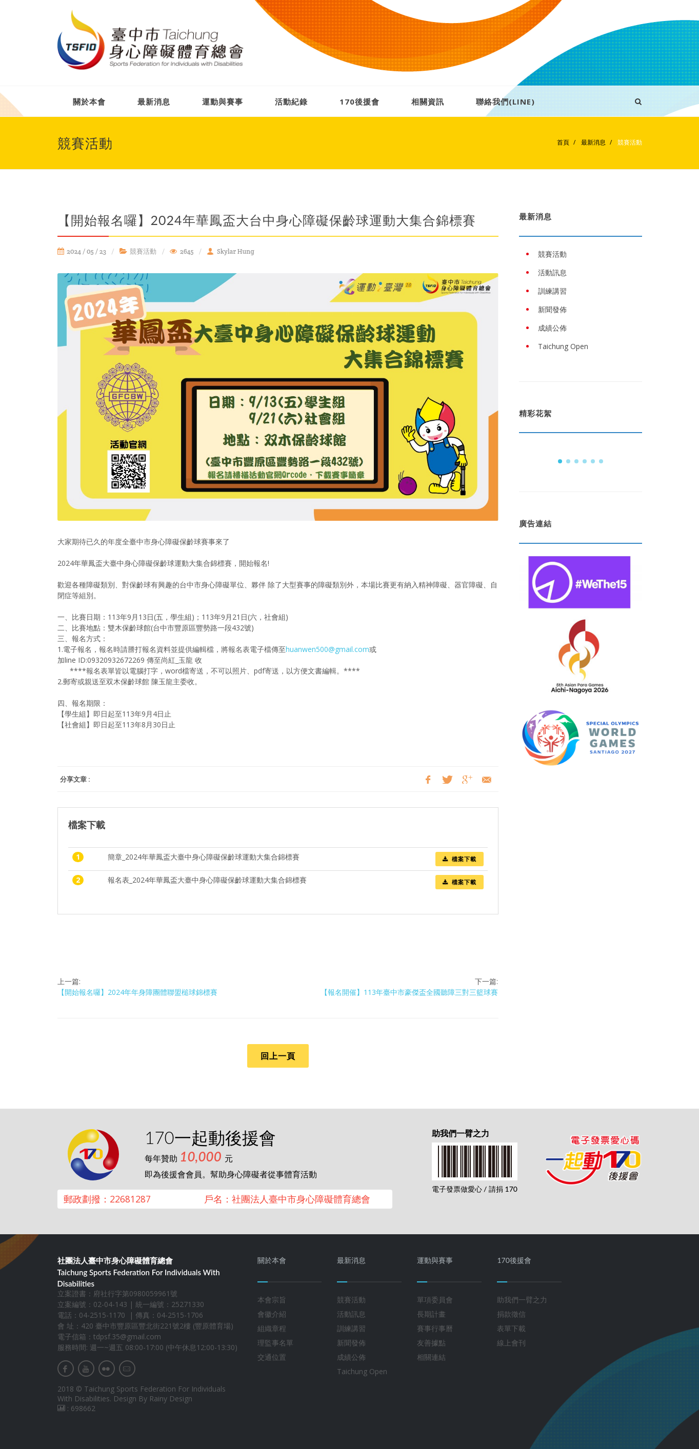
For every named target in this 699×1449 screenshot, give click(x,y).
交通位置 (271, 1357)
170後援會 (359, 101)
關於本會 (89, 101)
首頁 (563, 142)
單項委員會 (435, 1299)
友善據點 (431, 1343)
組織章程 (271, 1328)
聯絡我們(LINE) (505, 101)
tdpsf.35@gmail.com (127, 1336)
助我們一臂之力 (522, 1299)
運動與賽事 (222, 101)
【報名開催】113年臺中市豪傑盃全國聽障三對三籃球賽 (409, 992)
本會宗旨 (271, 1299)
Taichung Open (362, 1371)
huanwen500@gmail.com (327, 649)
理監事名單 (275, 1343)
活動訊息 (351, 1314)
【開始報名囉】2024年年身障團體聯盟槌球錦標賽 (137, 992)
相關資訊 (427, 101)
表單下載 (511, 1328)
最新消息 (153, 101)
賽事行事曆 (435, 1328)
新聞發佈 (351, 1343)
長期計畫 (431, 1314)
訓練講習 (351, 1328)
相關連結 (431, 1357)
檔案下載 (459, 859)
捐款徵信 (511, 1314)
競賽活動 (629, 142)
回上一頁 (278, 1056)
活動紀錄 (291, 101)
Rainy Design (170, 1398)
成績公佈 (351, 1357)
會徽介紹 (271, 1314)
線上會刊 (511, 1343)
